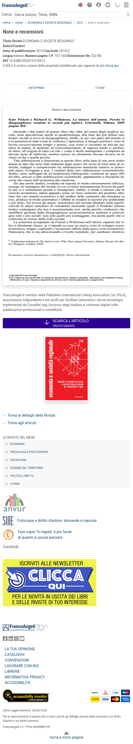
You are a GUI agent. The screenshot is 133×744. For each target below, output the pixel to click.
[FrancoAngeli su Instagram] (16, 639)
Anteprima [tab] (36, 88)
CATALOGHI (15, 654)
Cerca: (7, 14)
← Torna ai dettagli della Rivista (29, 415)
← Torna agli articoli (19, 423)
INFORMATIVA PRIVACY (25, 677)
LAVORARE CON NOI (22, 666)
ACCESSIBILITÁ (17, 682)
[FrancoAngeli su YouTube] (22, 639)
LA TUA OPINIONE (20, 649)
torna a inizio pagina (66, 737)
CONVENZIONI (17, 660)
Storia (15, 484)
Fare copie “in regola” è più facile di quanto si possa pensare (45, 535)
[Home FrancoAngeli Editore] (18, 5)
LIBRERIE (12, 671)
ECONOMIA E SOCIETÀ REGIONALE (50, 22)
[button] (79, 5)
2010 (80, 22)
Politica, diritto (22, 476)
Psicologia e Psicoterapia (29, 452)
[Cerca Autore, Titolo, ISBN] (69, 14)
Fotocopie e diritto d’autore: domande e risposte (57, 520)
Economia (17, 444)
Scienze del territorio (26, 468)
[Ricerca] (128, 14)
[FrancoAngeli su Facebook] (5, 639)
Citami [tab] (99, 88)
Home (6, 22)
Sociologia (18, 460)
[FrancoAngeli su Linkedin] (10, 639)
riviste (19, 22)
